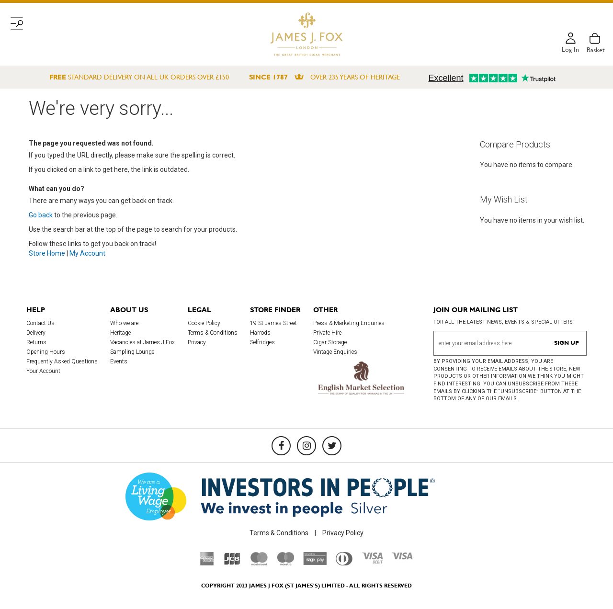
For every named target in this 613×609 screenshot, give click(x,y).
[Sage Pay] (315, 562)
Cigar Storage (330, 342)
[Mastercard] (259, 563)
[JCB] (232, 563)
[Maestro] (285, 563)
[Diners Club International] (344, 563)
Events (118, 361)
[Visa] (402, 557)
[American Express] (207, 563)
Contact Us (40, 323)
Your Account (43, 371)
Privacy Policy (342, 533)
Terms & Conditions (213, 332)
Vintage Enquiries (335, 352)
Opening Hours (45, 352)
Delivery (35, 332)
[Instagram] (306, 445)
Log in (570, 50)
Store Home (47, 253)
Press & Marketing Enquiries (349, 323)
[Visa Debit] (372, 561)
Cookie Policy (204, 323)
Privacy (197, 342)
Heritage (120, 332)
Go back (41, 215)
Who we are (124, 323)
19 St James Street (273, 323)
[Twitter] (331, 445)
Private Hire (327, 332)
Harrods (260, 332)
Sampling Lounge (132, 352)
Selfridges (262, 342)
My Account (87, 253)
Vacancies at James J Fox (142, 342)
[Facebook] (281, 445)
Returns (36, 342)
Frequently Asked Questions (62, 361)
